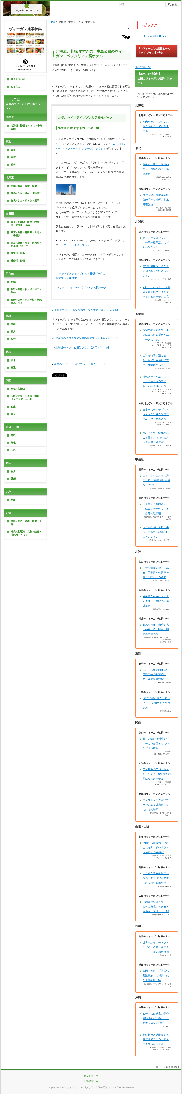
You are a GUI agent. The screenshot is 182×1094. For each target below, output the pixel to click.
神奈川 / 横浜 (18, 253)
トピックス (149, 25)
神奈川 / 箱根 (18, 260)
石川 (13, 331)
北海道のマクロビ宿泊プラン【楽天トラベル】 (82, 347)
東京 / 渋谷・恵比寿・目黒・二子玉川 (26, 234)
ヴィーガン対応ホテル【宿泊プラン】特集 (154, 50)
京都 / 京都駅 (18, 388)
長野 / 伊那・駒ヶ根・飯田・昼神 (26, 291)
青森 (13, 150)
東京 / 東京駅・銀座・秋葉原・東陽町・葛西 (25, 224)
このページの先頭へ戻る (167, 1067)
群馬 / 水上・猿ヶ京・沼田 (25, 200)
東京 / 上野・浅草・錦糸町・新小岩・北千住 (26, 244)
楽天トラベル (18, 79)
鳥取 (13, 435)
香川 (13, 471)
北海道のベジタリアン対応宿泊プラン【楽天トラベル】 (88, 338)
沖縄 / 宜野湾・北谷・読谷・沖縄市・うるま (26, 533)
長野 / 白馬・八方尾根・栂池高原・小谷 (26, 301)
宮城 (13, 157)
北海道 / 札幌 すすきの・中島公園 (26, 127)
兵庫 (13, 406)
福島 (13, 164)
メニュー (66, 245)
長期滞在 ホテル (91, 1081)
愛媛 (13, 478)
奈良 (13, 414)
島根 (13, 442)
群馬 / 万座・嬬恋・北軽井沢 (26, 193)
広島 (13, 450)
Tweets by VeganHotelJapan (151, 35)
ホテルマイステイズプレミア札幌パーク (82, 287)
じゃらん (15, 86)
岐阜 (13, 360)
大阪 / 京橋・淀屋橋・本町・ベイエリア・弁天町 (26, 398)
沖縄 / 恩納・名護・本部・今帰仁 (26, 523)
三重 (13, 367)
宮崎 (13, 499)
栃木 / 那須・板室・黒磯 (24, 186)
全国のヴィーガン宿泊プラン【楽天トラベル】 (81, 364)
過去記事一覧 (143, 67)
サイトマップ (91, 1076)
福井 (13, 339)
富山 (13, 324)
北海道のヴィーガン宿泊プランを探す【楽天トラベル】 (86, 310)
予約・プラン (82, 245)
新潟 (13, 282)
